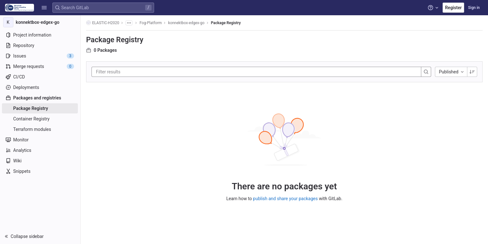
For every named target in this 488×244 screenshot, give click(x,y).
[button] (44, 8)
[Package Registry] (40, 108)
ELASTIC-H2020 (102, 22)
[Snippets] (40, 171)
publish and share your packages (285, 198)
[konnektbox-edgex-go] (41, 22)
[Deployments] (40, 87)
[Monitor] (40, 140)
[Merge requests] (40, 66)
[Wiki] (40, 161)
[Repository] (40, 45)
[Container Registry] (40, 119)
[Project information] (40, 35)
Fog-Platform (151, 23)
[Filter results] (134, 72)
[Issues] (40, 56)
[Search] (427, 72)
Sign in (474, 7)
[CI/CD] (40, 77)
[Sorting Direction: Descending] (472, 72)
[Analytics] (40, 150)
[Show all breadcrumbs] (129, 22)
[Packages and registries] (40, 98)
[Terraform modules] (40, 129)
